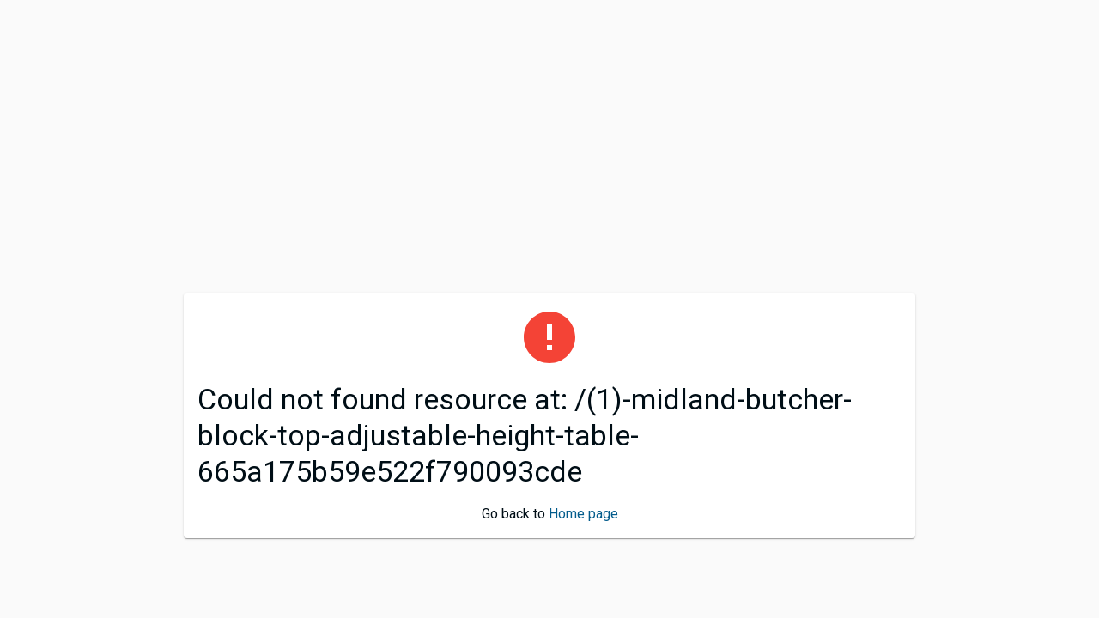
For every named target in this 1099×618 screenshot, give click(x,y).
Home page (583, 514)
